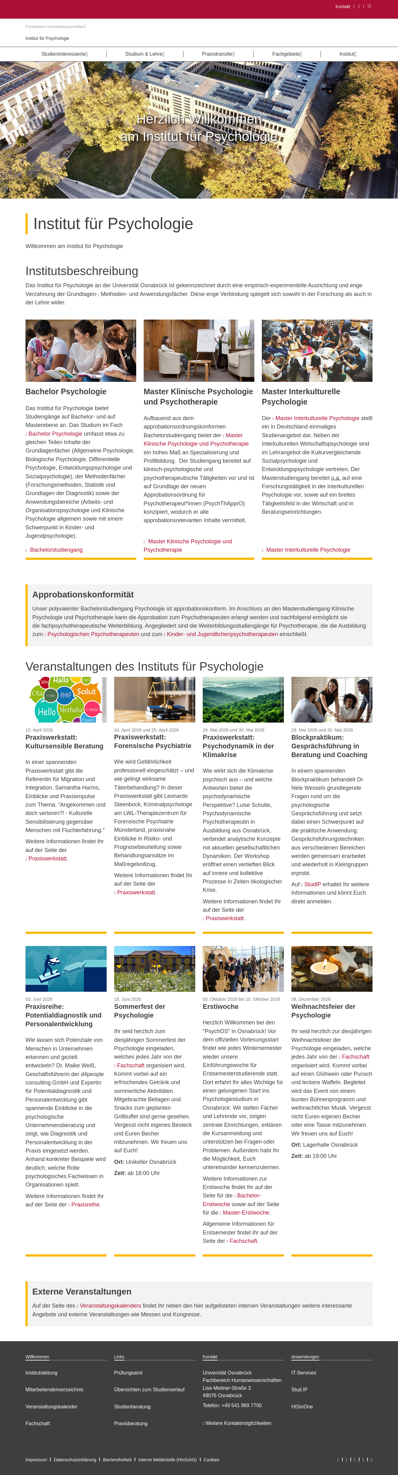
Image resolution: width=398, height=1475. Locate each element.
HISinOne (302, 1406)
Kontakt (343, 6)
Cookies (212, 1459)
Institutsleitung (41, 1372)
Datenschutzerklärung (75, 1459)
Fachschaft (37, 1423)
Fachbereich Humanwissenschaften (55, 27)
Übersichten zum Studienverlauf (149, 1389)
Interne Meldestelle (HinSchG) (167, 1459)
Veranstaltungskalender (51, 1406)
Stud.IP (299, 1389)
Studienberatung (132, 1406)
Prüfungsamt (128, 1372)
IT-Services (303, 1372)
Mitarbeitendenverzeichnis (54, 1389)
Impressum (36, 1459)
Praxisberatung (131, 1423)
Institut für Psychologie (47, 38)
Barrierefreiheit (117, 1459)
